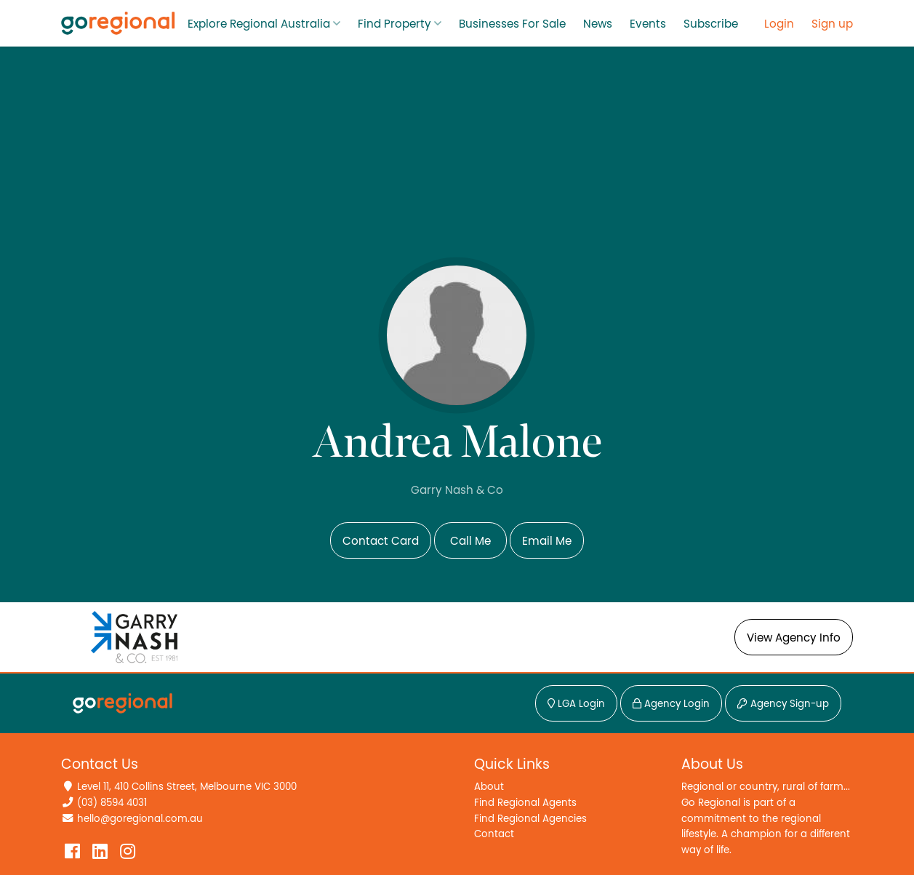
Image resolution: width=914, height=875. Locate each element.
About (489, 786)
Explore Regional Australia (259, 24)
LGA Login (576, 704)
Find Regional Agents (525, 802)
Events (648, 24)
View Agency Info (794, 638)
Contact (494, 833)
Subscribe (711, 24)
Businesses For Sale (512, 24)
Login (779, 24)
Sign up (832, 24)
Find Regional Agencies (530, 818)
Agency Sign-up (783, 704)
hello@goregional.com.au (140, 818)
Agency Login (671, 704)
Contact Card (380, 541)
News (597, 24)
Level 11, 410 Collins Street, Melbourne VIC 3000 (187, 786)
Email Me (547, 541)
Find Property (394, 24)
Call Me (470, 541)
